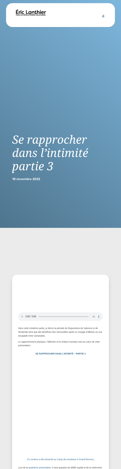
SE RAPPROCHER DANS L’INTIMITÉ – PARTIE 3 (60, 353)
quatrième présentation (40, 467)
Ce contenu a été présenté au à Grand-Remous (60, 459)
